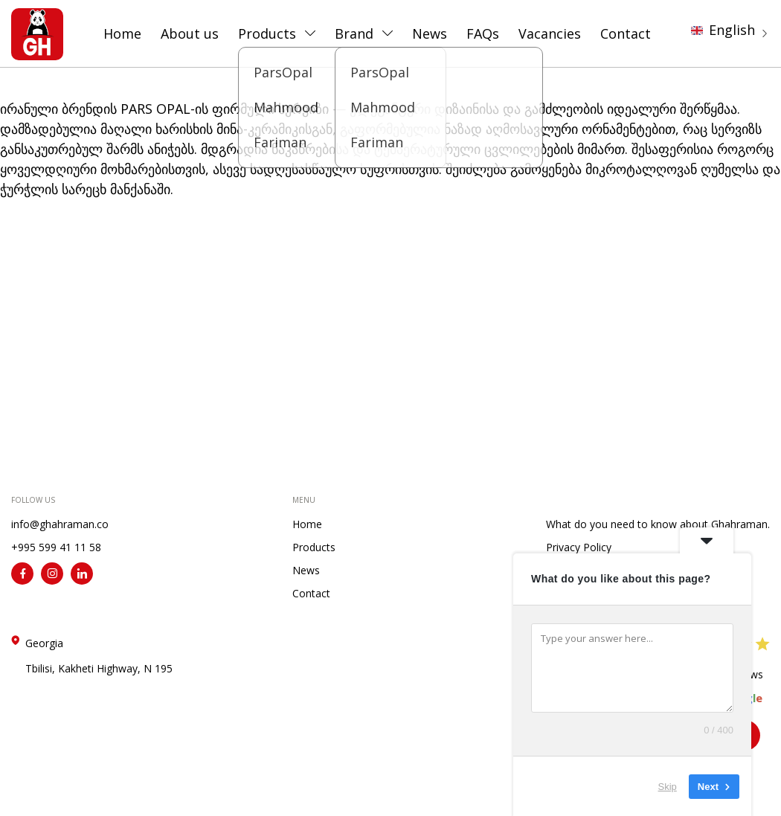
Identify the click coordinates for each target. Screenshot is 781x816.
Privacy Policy (578, 547)
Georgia (99, 656)
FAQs (482, 33)
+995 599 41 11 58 (56, 547)
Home (122, 33)
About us (190, 33)
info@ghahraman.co (60, 524)
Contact (625, 33)
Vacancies (549, 33)
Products (267, 33)
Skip (667, 785)
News (429, 33)
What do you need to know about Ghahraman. (658, 524)
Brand (354, 33)
